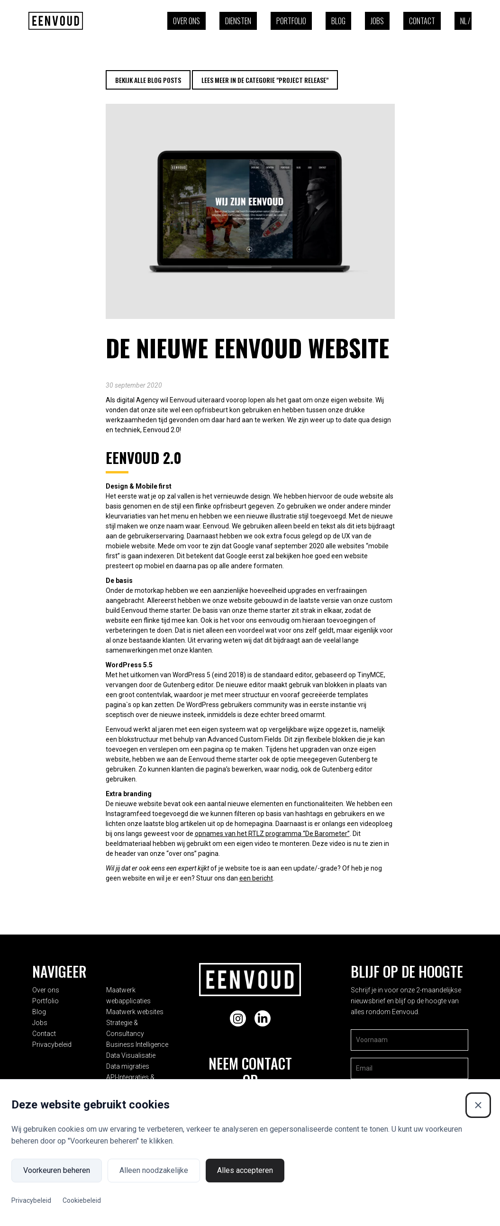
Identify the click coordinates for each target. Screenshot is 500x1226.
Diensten (238, 21)
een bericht (256, 878)
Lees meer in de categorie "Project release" (264, 80)
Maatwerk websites (140, 1008)
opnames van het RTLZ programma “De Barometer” (272, 833)
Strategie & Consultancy (147, 1019)
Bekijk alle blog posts (148, 80)
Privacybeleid (52, 1040)
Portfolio (291, 21)
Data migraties (133, 1051)
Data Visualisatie (136, 1040)
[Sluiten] (478, 1105)
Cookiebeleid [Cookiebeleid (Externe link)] (82, 1200)
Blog (338, 21)
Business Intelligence (143, 1030)
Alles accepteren (245, 1170)
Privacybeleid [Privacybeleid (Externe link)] (31, 1200)
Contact (422, 21)
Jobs (377, 21)
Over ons (186, 21)
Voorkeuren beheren (56, 1170)
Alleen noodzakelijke (153, 1170)
